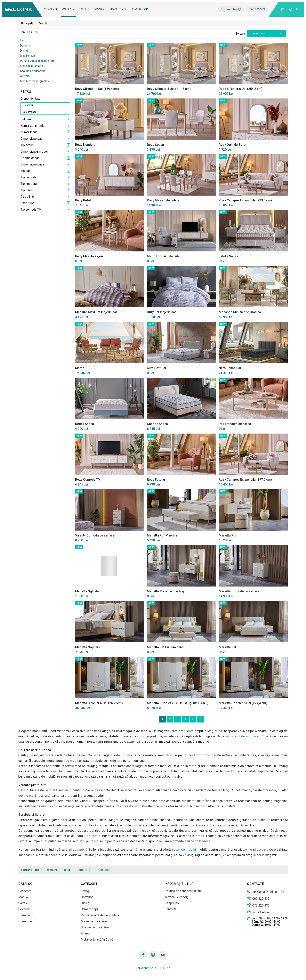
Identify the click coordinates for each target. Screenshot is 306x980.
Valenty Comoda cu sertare (94, 535)
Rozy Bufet (83, 200)
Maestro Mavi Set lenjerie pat (96, 312)
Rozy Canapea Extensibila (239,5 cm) (245, 200)
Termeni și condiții (177, 897)
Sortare (240, 33)
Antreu (24, 76)
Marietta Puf (228, 535)
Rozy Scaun (155, 145)
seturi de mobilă (184, 849)
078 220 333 (258, 905)
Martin (79, 368)
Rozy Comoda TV (87, 479)
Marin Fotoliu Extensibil (163, 256)
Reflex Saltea (84, 424)
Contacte (104, 870)
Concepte (51, 9)
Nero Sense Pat (230, 368)
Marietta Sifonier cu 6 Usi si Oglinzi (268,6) (177, 703)
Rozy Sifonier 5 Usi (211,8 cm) (169, 89)
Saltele (84, 9)
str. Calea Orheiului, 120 (265, 891)
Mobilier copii (28, 55)
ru (298, 9)
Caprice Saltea (157, 424)
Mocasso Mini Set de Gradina (240, 312)
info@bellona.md (261, 912)
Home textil (118, 9)
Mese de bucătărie (31, 65)
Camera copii (90, 909)
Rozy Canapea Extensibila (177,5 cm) (245, 479)
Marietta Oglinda (87, 591)
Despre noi (51, 870)
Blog (67, 870)
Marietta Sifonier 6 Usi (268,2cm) (99, 703)
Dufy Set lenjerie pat (161, 312)
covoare (262, 849)
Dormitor (25, 45)
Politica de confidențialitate (183, 891)
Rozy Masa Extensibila (163, 200)
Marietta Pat (227, 647)
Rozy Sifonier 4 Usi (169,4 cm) (97, 89)
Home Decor (139, 9)
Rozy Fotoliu (156, 479)
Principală (27, 23)
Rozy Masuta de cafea (235, 424)
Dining (24, 50)
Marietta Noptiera (87, 647)
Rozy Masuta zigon (89, 256)
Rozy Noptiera (85, 145)
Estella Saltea (228, 256)
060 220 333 (257, 9)
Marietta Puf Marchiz (162, 535)
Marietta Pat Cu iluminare (165, 647)
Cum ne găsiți (231, 9)
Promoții (81, 870)
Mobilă (68, 9)
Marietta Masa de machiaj (165, 591)
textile (247, 849)
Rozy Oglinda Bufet (232, 145)
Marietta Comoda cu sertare (239, 591)
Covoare (99, 9)
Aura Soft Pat (156, 368)
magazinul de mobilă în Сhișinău (249, 736)
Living (23, 40)
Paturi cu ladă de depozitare (37, 60)
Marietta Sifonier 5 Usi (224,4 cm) (243, 703)
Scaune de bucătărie (32, 70)
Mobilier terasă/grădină (34, 81)
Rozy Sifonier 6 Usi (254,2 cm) (240, 89)
